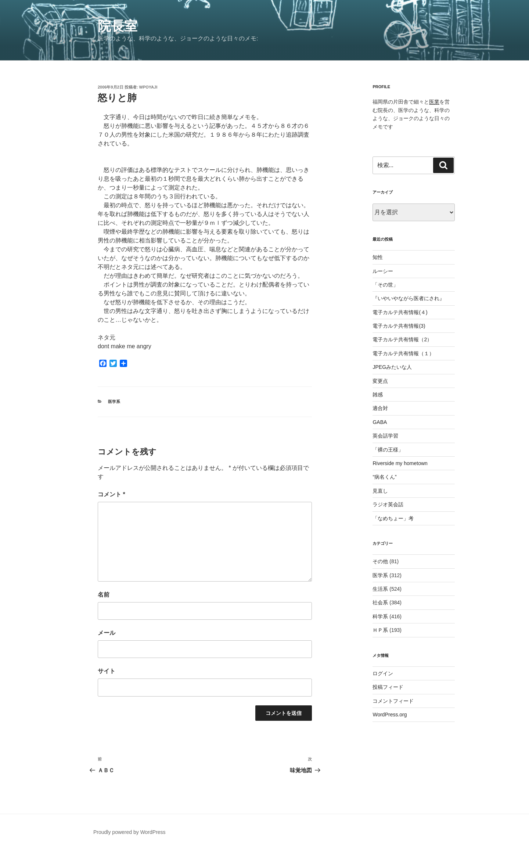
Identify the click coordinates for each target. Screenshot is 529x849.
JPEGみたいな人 (392, 367)
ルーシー (383, 271)
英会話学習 (385, 436)
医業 (434, 102)
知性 (378, 257)
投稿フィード (388, 687)
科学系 (380, 616)
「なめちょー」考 (393, 518)
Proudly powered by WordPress (129, 832)
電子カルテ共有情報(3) (399, 326)
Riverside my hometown (400, 463)
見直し (380, 491)
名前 (103, 594)
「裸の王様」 (388, 450)
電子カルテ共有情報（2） (402, 339)
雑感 (378, 394)
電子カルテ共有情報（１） (403, 353)
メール (106, 633)
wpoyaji (148, 87)
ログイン (383, 673)
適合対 (380, 408)
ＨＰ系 (380, 630)
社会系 (380, 602)
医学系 (114, 401)
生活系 (380, 589)
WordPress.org (390, 714)
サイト (106, 671)
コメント (111, 494)
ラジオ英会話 (388, 504)
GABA (380, 422)
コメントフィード (393, 701)
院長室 (117, 25)
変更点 (380, 381)
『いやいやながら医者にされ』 (409, 298)
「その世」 (385, 285)
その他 (380, 561)
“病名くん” (384, 477)
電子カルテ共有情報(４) (400, 312)
